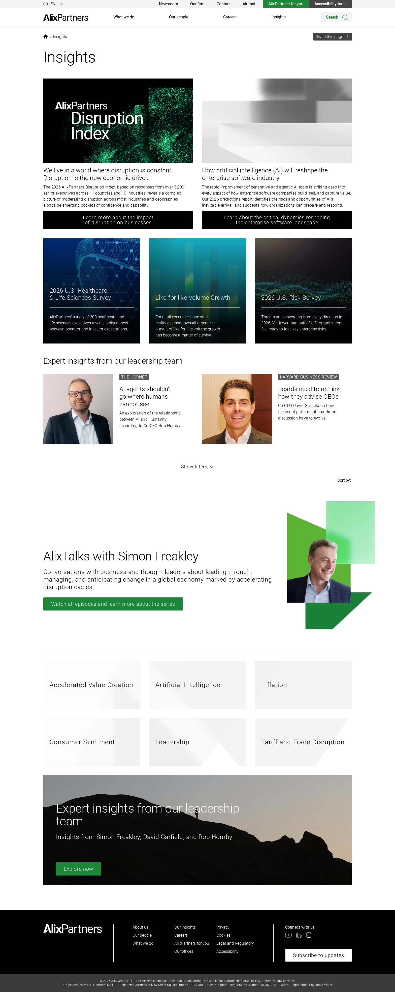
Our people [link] (178, 17)
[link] (65, 17)
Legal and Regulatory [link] (235, 943)
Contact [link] (224, 4)
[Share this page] (333, 36)
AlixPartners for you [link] (285, 4)
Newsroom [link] (168, 4)
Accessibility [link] (227, 951)
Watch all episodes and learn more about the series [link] (113, 604)
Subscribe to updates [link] (318, 955)
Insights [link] (279, 17)
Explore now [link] (78, 869)
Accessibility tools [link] (330, 4)
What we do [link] (123, 17)
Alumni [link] (249, 4)
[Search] (336, 17)
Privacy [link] (222, 927)
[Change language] (53, 4)
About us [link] (140, 927)
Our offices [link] (183, 951)
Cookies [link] (223, 935)
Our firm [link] (197, 4)
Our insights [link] (185, 927)
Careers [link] (230, 17)
